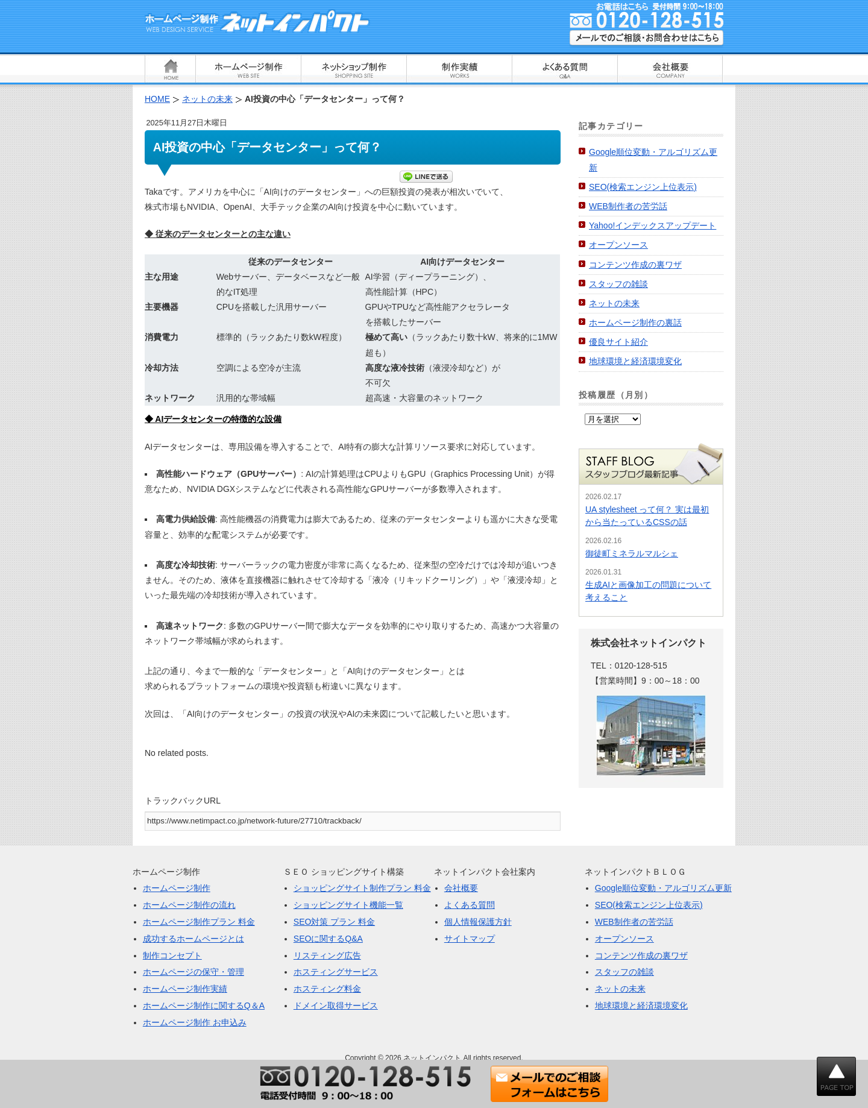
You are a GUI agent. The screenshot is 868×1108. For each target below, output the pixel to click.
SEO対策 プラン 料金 (334, 922)
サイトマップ (469, 938)
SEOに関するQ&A (328, 938)
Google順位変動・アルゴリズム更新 (663, 888)
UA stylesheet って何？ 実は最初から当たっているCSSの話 (647, 516)
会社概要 (461, 888)
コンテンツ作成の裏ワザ (635, 264)
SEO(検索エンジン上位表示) (643, 187)
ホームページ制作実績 (185, 988)
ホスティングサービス (336, 972)
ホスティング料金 (327, 988)
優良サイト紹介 (618, 342)
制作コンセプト (172, 955)
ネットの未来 (614, 303)
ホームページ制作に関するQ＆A (204, 1005)
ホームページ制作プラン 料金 (199, 922)
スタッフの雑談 (618, 284)
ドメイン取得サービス (336, 1005)
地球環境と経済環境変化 (635, 361)
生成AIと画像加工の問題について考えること (648, 591)
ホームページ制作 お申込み (195, 1022)
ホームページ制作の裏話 (635, 322)
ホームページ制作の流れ (189, 905)
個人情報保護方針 (478, 922)
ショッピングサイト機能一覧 (348, 905)
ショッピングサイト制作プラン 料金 (362, 888)
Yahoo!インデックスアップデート (652, 225)
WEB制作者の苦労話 (628, 206)
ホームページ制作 (176, 888)
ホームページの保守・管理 (193, 972)
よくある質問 (469, 905)
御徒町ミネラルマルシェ (631, 553)
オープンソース (618, 245)
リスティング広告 (327, 955)
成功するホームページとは (193, 938)
